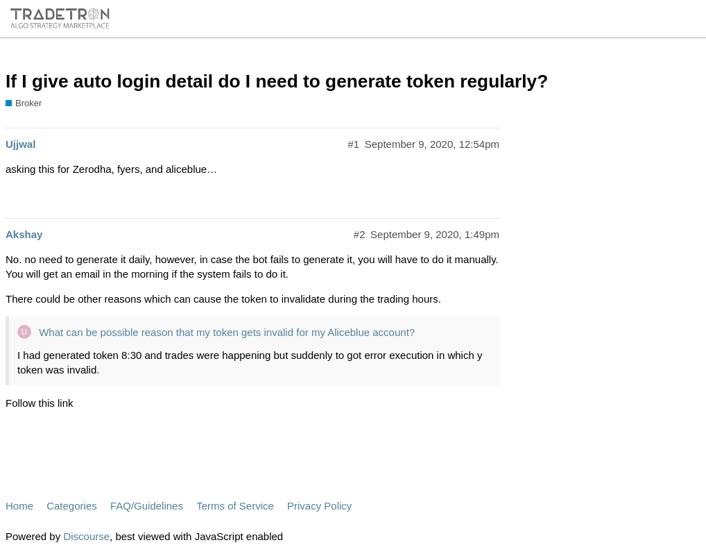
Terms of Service (235, 506)
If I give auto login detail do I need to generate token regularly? (277, 81)
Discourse (86, 536)
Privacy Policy (319, 506)
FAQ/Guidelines (146, 506)
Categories (71, 506)
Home (19, 506)
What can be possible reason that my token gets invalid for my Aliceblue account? (227, 332)
